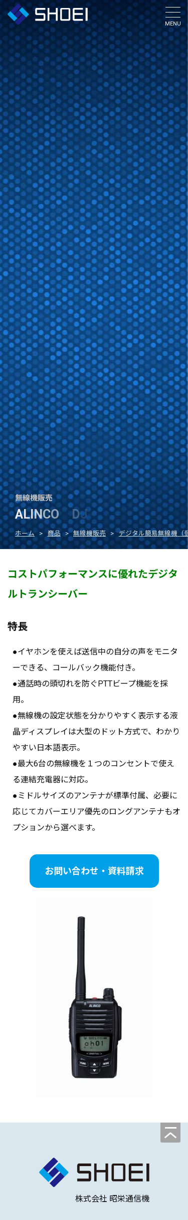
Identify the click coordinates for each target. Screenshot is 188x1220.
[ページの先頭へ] (170, 1133)
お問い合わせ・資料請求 (94, 871)
